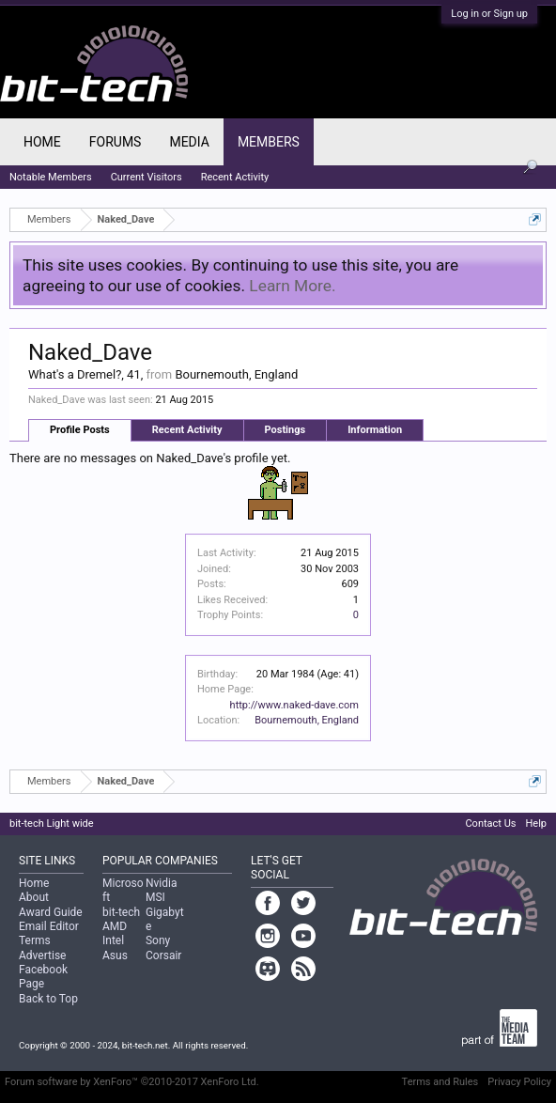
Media (188, 141)
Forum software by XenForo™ (132, 1082)
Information (375, 430)
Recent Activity (187, 430)
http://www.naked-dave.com (294, 705)
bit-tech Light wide (51, 823)
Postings (285, 430)
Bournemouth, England (307, 720)
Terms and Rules (440, 1082)
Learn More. (292, 285)
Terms (35, 940)
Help (536, 823)
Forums (115, 141)
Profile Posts (80, 430)
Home (42, 141)
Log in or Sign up (489, 14)
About (34, 897)
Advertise (42, 955)
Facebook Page (43, 976)
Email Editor (49, 926)
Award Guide (51, 912)
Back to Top (48, 998)
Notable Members (50, 177)
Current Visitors (146, 177)
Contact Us (490, 823)
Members (269, 141)
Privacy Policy (519, 1082)
